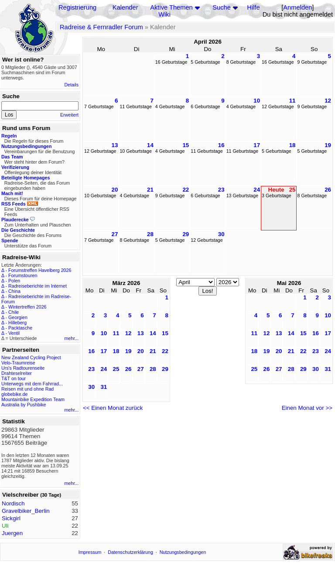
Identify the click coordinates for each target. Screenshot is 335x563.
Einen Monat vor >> (307, 408)
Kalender (125, 7)
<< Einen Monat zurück (113, 408)
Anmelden (297, 7)
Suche (221, 7)
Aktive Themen (171, 7)
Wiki (164, 14)
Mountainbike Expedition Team (33, 399)
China (14, 291)
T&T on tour (13, 378)
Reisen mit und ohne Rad (27, 388)
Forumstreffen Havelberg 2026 (39, 270)
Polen (14, 280)
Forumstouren (22, 275)
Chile (13, 312)
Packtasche (20, 327)
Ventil (14, 333)
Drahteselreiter (16, 373)
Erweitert (69, 114)
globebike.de (14, 394)
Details (71, 84)
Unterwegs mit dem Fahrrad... (32, 383)
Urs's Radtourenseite (22, 368)
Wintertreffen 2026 (27, 306)
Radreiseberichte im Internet (37, 285)
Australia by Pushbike (23, 404)
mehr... (71, 338)
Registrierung (77, 7)
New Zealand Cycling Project (31, 357)
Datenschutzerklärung (130, 552)
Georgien (17, 317)
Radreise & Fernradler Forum (101, 27)
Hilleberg (17, 322)
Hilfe (253, 7)
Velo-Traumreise (18, 362)
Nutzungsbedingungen (183, 552)
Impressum (90, 552)
